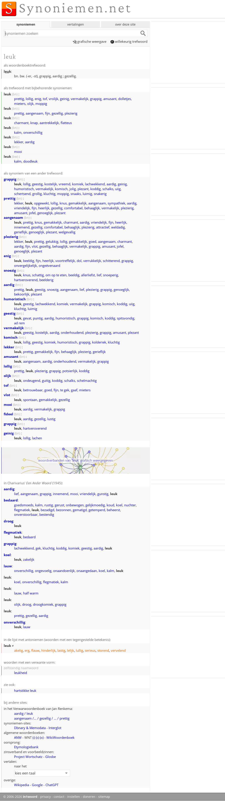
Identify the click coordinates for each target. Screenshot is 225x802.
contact (59, 797)
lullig (79, 650)
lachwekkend (95, 184)
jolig (72, 189)
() (34, 737)
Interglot (55, 728)
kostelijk (50, 184)
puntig (38, 318)
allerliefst (88, 275)
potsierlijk (69, 371)
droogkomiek (43, 604)
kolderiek (99, 342)
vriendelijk (22, 208)
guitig (46, 380)
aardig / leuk (23, 713)
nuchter (130, 505)
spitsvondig (125, 318)
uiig (118, 189)
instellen (73, 797)
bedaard (11, 500)
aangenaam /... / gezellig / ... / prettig (41, 718)
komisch (61, 189)
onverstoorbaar (26, 514)
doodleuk (30, 161)
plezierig (71, 113)
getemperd (97, 510)
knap (34, 123)
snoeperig (110, 275)
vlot (35, 246)
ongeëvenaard (49, 265)
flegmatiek (22, 510)
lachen (37, 438)
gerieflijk (20, 232)
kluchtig (49, 193)
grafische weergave (89, 41)
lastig (61, 650)
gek (38, 548)
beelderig (46, 280)
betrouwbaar (33, 390)
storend (103, 650)
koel (119, 505)
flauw (35, 650)
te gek (64, 390)
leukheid (20, 672)
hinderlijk (48, 650)
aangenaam (34, 113)
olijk (30, 103)
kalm (18, 132)
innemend (21, 227)
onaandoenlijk (64, 570)
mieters (19, 103)
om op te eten (56, 275)
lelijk (70, 650)
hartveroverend (26, 280)
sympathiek (116, 203)
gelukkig (52, 241)
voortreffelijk (65, 260)
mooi (18, 151)
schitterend (111, 260)
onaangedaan (86, 570)
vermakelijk (79, 99)
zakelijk (28, 559)
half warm (30, 593)
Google (37, 785)
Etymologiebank (26, 747)
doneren (89, 797)
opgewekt (41, 203)
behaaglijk (92, 208)
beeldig (28, 260)
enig (38, 99)
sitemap (104, 797)
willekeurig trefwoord (129, 41)
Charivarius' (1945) (34, 483)
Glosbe (50, 756)
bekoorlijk (21, 294)
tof (45, 99)
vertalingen (75, 24)
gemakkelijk (78, 203)
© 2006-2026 (20, 797)
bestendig (46, 514)
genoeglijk (45, 213)
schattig (38, 275)
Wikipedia (21, 785)
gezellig (57, 113)
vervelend (118, 650)
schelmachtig (87, 380)
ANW (18, 737)
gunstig (102, 494)
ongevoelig (43, 570)
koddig (95, 189)
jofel (32, 213)
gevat (27, 318)
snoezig (10, 270)
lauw (8, 566)
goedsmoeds (23, 505)
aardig (29, 142)
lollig (29, 99)
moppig (41, 103)
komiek (77, 184)
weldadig (118, 227)
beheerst (113, 510)
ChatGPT (51, 785)
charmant (21, 123)
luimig (87, 193)
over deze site (125, 24)
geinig (64, 99)
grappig (96, 99)
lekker (18, 142)
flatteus (66, 123)
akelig (18, 650)
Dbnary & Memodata (30, 728)
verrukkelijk (92, 260)
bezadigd (47, 510)
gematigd (80, 510)
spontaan (30, 399)
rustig (48, 505)
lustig (51, 419)
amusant (109, 99)
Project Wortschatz (28, 756)
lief (99, 275)
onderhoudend (72, 332)
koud (110, 505)
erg (27, 650)
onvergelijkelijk (25, 265)
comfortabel (73, 208)
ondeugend (31, 380)
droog (8, 521)
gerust (59, 505)
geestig (37, 184)
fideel (8, 414)
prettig (19, 99)
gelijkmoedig (95, 505)
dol (79, 260)
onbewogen (75, 505)
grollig (37, 193)
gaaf (74, 390)
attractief (102, 227)
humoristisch (24, 189)
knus (63, 203)
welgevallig (67, 232)
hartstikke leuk (25, 690)
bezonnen (63, 510)
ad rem (19, 323)
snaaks (76, 193)
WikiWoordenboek (60, 737)
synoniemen (25, 24)
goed (92, 241)
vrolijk (53, 99)
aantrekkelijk (49, 123)
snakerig (100, 193)
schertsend (22, 193)
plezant (83, 189)
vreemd (64, 184)
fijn (47, 113)
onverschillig (32, 132)
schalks (107, 189)
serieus (90, 650)
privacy (45, 797)
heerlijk (43, 208)
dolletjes (124, 99)
